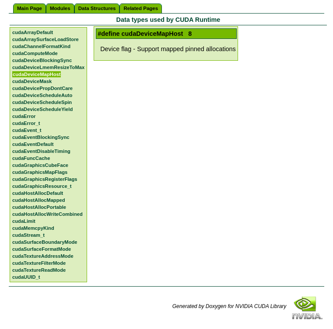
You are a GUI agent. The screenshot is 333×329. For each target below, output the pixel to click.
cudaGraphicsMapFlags (39, 172)
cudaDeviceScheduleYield (42, 109)
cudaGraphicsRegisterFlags (44, 179)
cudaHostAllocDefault (37, 193)
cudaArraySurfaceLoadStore (45, 39)
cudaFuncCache (31, 158)
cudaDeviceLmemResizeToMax (48, 67)
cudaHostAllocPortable (39, 207)
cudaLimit (23, 221)
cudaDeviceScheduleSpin (42, 102)
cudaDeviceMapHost (36, 74)
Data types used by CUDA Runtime (168, 19)
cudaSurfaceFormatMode (41, 249)
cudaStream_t (28, 235)
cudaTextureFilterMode (39, 263)
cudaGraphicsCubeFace (40, 165)
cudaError (23, 116)
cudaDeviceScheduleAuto (42, 95)
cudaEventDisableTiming (41, 151)
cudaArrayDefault (32, 32)
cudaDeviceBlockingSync (42, 60)
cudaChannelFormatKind (41, 46)
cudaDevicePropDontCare (42, 88)
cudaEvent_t (27, 130)
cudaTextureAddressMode (43, 256)
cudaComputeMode (35, 53)
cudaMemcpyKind (33, 228)
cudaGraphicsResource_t (42, 186)
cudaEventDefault (33, 144)
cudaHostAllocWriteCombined (47, 214)
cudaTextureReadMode (39, 270)
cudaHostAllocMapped (38, 200)
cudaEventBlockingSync (41, 137)
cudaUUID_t (26, 277)
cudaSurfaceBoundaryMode (44, 242)
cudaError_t (26, 123)
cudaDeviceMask (32, 81)
